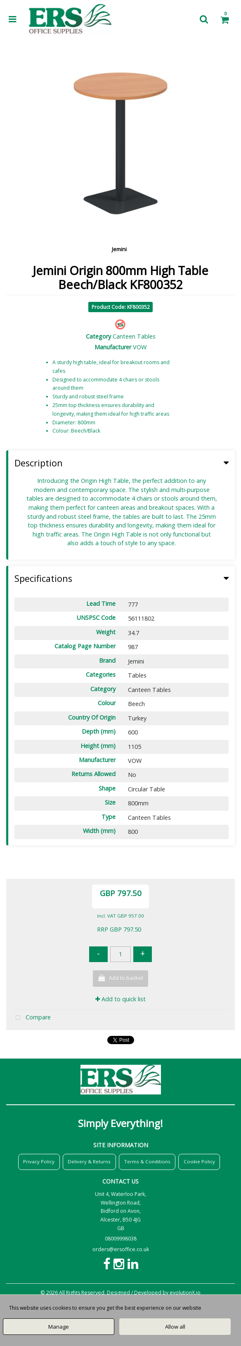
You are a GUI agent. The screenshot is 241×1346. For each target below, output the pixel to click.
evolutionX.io (185, 1292)
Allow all (175, 1326)
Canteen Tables (134, 336)
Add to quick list (120, 999)
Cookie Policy (199, 1161)
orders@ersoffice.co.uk (120, 1249)
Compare (31, 1018)
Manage (58, 1326)
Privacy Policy (38, 1161)
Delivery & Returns (89, 1161)
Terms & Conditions (147, 1161)
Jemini (119, 249)
